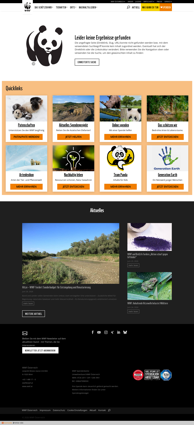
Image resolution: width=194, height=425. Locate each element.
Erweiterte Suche (87, 62)
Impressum (45, 410)
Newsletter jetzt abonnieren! (40, 350)
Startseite (8, 423)
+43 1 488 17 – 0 (29, 379)
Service (167, 2)
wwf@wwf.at (27, 383)
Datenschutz (59, 410)
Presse (159, 2)
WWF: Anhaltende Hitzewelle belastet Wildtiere (147, 303)
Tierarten (61, 7)
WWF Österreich (117, 2)
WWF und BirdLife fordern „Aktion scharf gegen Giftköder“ (147, 255)
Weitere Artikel (33, 314)
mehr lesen (28, 303)
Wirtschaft (148, 2)
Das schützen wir (43, 7)
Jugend (138, 2)
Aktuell (136, 7)
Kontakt (102, 410)
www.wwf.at (27, 386)
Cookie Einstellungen (77, 410)
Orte (72, 7)
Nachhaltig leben (87, 7)
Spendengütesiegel (80, 393)
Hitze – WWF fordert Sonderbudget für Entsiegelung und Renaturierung (56, 286)
